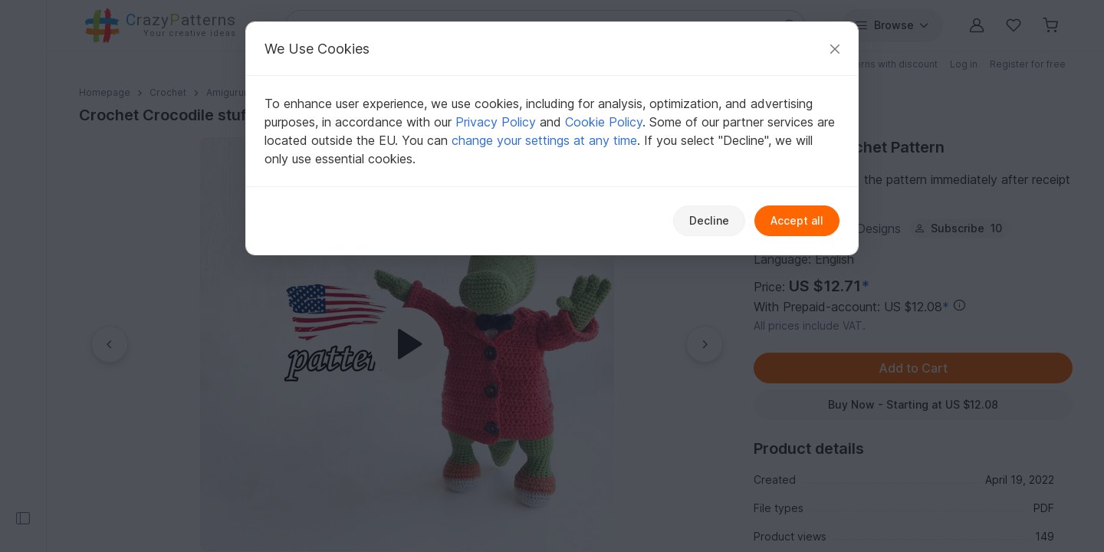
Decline (709, 220)
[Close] (835, 48)
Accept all (796, 220)
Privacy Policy (495, 122)
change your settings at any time (544, 140)
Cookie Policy (603, 122)
